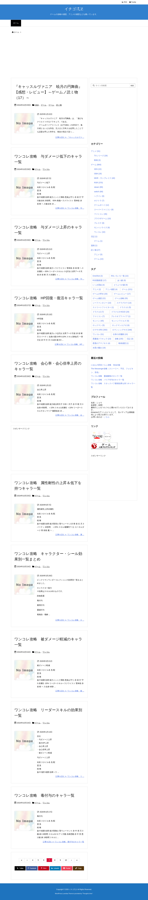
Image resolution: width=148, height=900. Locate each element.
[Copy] (78, 868)
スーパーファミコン (103, 209)
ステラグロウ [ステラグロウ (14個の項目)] (124, 303)
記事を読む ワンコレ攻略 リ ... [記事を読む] (69, 776)
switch (98, 192)
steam (98, 187)
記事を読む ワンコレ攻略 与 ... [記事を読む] (69, 208)
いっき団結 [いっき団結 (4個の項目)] (99, 285)
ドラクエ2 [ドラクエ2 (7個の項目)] (98, 312)
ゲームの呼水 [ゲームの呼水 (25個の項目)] (100, 294)
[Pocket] (66, 868)
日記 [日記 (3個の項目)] (130, 339)
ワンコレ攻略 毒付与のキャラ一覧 (44, 795)
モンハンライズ (102, 227)
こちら (106, 417)
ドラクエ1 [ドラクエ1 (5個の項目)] (125, 307)
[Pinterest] (43, 868)
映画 (97, 160)
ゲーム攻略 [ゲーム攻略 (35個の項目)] (121, 298)
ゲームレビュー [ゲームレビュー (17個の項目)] (122, 294)
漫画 (94, 245)
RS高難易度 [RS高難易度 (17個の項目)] (99, 280)
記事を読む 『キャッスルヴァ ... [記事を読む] (69, 137)
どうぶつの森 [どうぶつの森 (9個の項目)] (121, 285)
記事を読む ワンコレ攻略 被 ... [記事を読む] (69, 691)
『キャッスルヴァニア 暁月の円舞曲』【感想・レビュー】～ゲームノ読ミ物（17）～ (48, 92)
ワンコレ (46, 169)
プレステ (99, 223)
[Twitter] (20, 868)
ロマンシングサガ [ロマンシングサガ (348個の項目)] (122, 330)
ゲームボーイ (101, 205)
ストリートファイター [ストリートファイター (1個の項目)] (103, 307)
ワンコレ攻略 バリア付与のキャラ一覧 (107, 380)
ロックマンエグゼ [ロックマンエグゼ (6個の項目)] (121, 325)
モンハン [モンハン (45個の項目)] (98, 321)
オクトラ (99, 201)
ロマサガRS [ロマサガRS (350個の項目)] (100, 330)
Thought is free (87, 893)
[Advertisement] (74, 56)
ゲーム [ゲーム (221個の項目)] (127, 289)
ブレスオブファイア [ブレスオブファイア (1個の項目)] (120, 316)
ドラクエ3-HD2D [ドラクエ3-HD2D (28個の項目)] (120, 312)
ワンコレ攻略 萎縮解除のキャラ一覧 (106, 376)
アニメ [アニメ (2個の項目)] (97, 289)
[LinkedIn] (55, 868)
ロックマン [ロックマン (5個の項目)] (99, 325)
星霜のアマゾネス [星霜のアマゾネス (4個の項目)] (101, 343)
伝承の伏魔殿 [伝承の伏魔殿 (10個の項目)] (120, 334)
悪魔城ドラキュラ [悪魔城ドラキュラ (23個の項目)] (102, 339)
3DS (97, 169)
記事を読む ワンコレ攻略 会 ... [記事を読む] (69, 415)
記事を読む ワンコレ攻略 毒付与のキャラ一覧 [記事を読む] (63, 842)
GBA (37, 105)
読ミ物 (59, 105)
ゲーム (43, 105)
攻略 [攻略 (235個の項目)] (119, 339)
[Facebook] (31, 868)
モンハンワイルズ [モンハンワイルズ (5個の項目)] (120, 321)
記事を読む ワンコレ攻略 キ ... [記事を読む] (69, 620)
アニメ (95, 151)
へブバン (99, 196)
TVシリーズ (101, 156)
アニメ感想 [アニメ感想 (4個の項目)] (111, 289)
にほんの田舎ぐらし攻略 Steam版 (105, 365)
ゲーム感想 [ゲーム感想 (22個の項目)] (99, 298)
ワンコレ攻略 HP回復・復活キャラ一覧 (48, 298)
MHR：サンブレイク (104, 178)
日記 (94, 236)
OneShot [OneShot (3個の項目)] (98, 276)
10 (66, 860)
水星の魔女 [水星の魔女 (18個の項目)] (99, 348)
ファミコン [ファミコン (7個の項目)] (99, 316)
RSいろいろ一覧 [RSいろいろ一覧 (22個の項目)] (119, 276)
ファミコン (100, 214)
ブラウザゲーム (102, 218)
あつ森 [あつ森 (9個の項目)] (121, 280)
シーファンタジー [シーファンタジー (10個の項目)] (102, 303)
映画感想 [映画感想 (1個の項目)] (123, 343)
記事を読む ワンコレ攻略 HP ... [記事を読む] (69, 344)
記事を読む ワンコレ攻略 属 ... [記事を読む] (69, 534)
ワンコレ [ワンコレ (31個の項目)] (98, 334)
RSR (98, 183)
